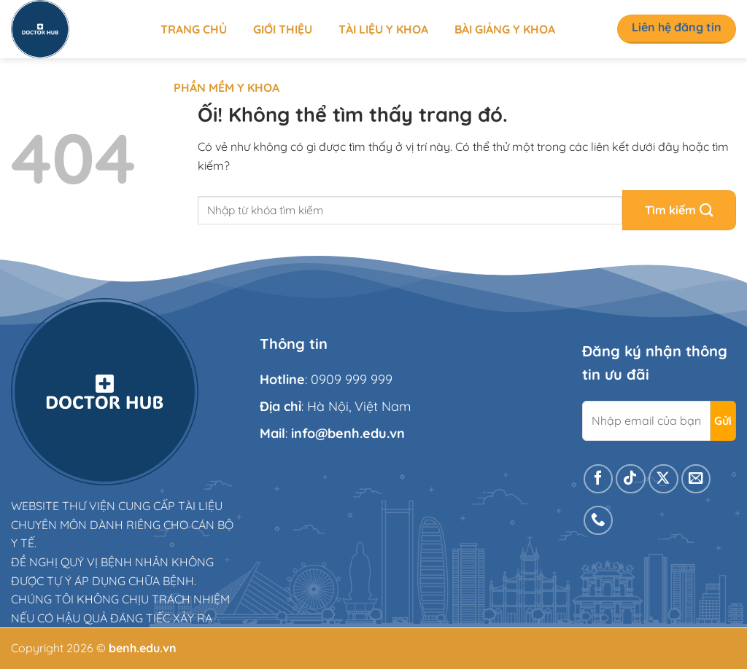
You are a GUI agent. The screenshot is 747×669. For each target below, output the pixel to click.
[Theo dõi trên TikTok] (631, 479)
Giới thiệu (282, 29)
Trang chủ (193, 29)
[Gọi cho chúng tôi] (599, 521)
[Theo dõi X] (663, 479)
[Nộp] (679, 210)
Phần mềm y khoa (226, 87)
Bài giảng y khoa (504, 29)
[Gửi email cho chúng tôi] (696, 479)
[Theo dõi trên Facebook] (599, 479)
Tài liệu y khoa (383, 29)
